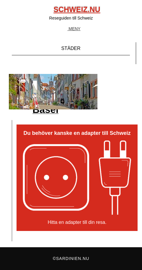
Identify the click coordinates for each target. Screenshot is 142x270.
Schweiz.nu (76, 9)
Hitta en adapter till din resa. (77, 222)
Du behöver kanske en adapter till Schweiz (76, 133)
